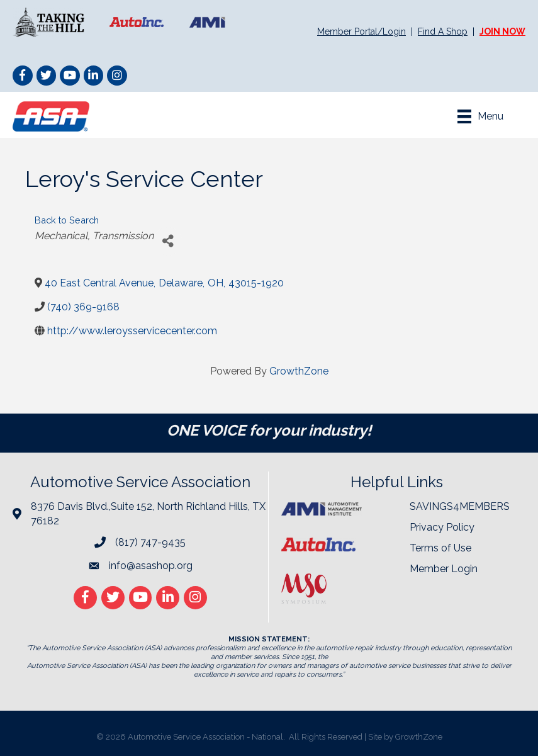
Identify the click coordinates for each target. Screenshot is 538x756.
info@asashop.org (151, 566)
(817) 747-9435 (150, 542)
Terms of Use (440, 548)
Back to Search (67, 220)
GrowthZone (298, 371)
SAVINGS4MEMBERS (460, 506)
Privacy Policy (442, 527)
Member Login (444, 569)
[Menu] (480, 116)
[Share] (168, 241)
